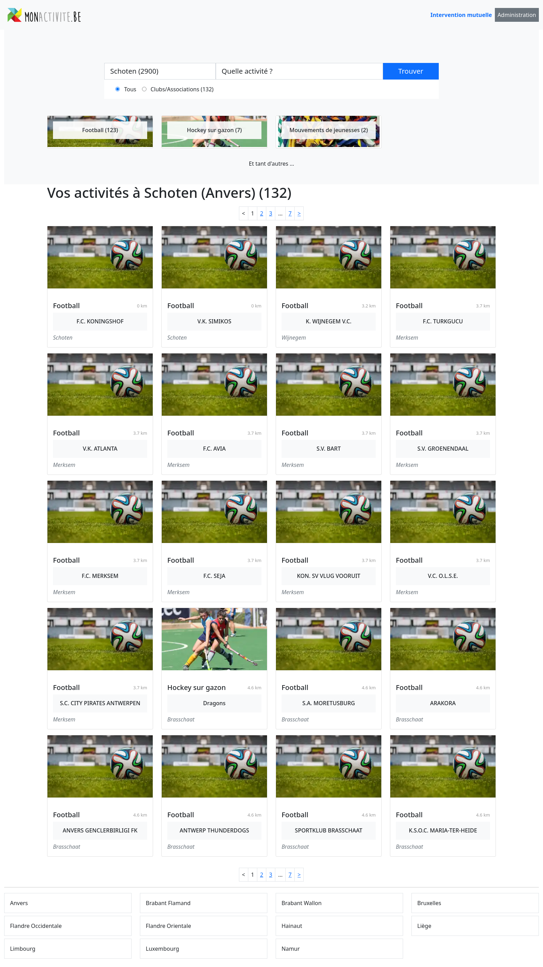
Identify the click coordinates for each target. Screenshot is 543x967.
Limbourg (22, 948)
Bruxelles (429, 903)
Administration (517, 15)
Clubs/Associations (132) (182, 89)
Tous (130, 89)
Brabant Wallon (302, 903)
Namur (291, 948)
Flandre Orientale (168, 926)
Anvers (19, 903)
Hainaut (292, 926)
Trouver (410, 71)
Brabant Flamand (168, 903)
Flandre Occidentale (36, 926)
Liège (424, 926)
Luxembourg (162, 948)
